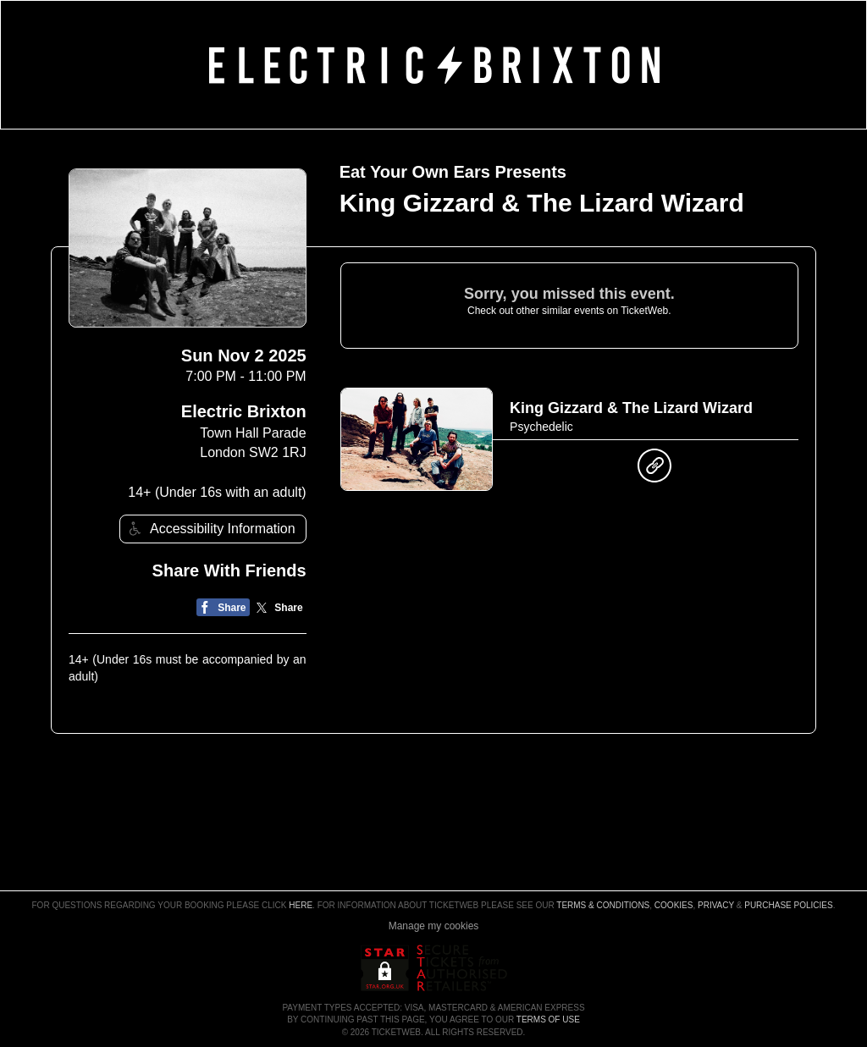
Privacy (716, 905)
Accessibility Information (209, 528)
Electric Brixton (243, 411)
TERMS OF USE (548, 1019)
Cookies (673, 905)
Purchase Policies (788, 905)
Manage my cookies (434, 926)
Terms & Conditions (602, 905)
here (300, 905)
